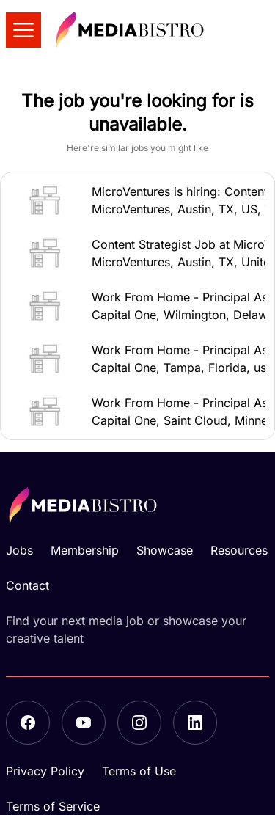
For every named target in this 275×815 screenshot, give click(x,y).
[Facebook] (28, 723)
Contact (27, 585)
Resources (239, 550)
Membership (85, 550)
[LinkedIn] (195, 723)
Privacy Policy (45, 771)
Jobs (19, 550)
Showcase (164, 550)
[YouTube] (84, 723)
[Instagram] (139, 723)
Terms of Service (53, 806)
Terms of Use (139, 771)
